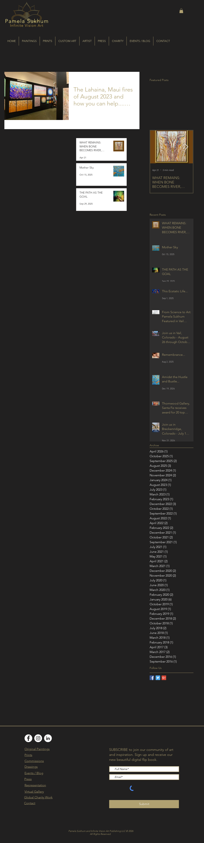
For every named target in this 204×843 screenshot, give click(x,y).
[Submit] (144, 804)
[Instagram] (38, 738)
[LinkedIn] (48, 738)
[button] (181, 10)
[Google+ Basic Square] (164, 677)
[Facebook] (28, 738)
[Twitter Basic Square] (158, 677)
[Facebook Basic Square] (152, 677)
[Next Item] (186, 147)
